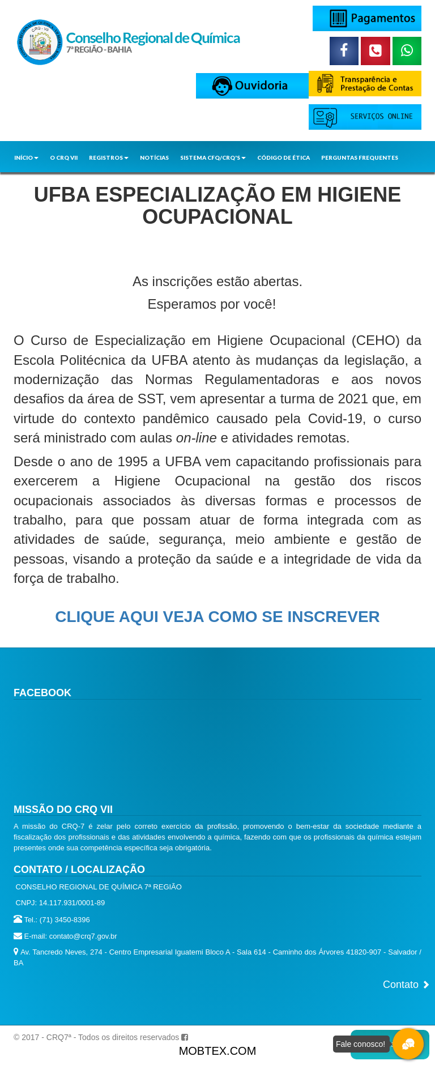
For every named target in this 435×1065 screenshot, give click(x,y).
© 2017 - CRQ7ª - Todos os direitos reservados (96, 1037)
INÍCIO (26, 157)
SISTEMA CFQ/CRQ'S (213, 157)
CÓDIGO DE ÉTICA (283, 157)
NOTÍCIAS (154, 157)
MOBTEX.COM (218, 1051)
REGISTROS (109, 157)
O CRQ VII (64, 157)
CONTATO (29, 177)
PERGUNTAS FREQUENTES (359, 157)
